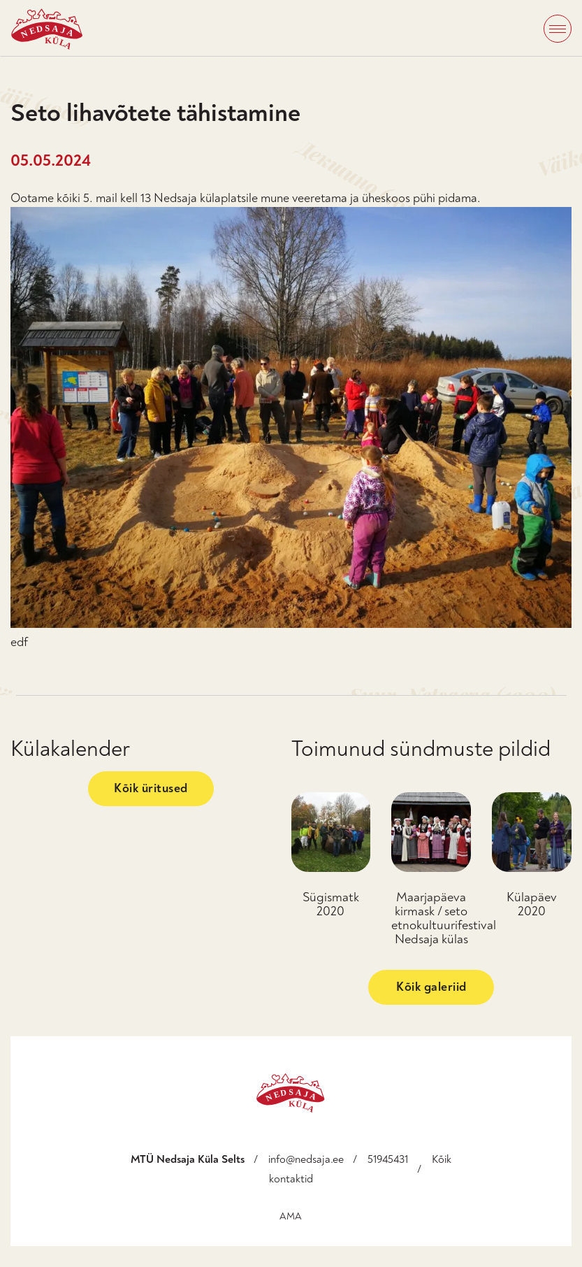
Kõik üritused (151, 788)
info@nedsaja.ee (306, 1159)
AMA (290, 1216)
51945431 (388, 1159)
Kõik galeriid (431, 987)
